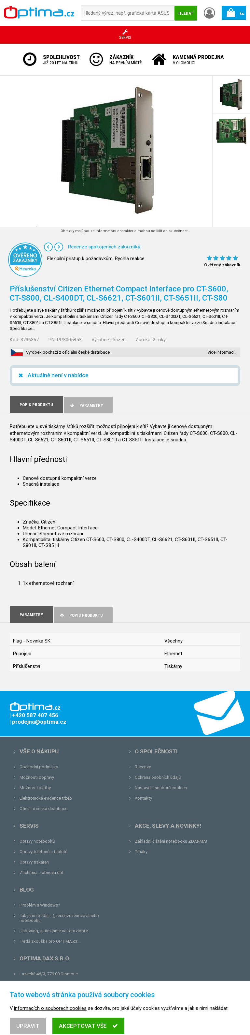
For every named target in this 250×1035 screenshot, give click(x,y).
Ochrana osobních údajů (158, 777)
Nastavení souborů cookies (161, 787)
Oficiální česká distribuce (43, 808)
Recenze (143, 766)
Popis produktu (81, 615)
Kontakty (143, 798)
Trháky (141, 851)
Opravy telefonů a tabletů (43, 851)
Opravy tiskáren (34, 862)
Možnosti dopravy (37, 777)
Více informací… (222, 352)
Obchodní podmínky (39, 766)
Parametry (86, 405)
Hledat (185, 13)
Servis (29, 825)
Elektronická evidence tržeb (46, 798)
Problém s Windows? (40, 905)
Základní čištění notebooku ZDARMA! (171, 841)
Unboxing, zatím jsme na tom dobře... (55, 930)
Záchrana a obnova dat (41, 872)
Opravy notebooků (37, 841)
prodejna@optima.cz (53, 984)
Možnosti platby (35, 787)
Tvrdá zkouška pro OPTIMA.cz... (50, 941)
